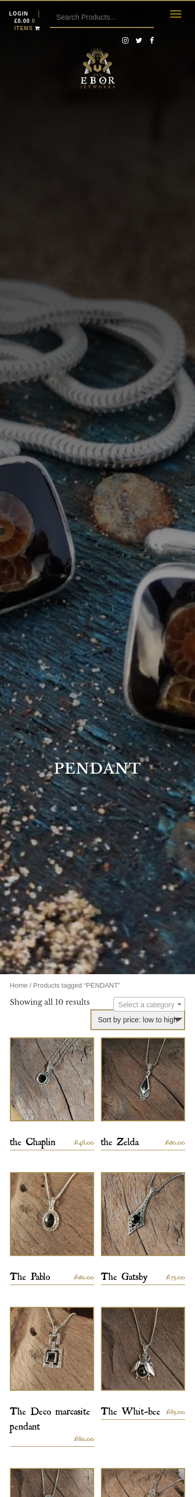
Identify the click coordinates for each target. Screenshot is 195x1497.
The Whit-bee (131, 1409)
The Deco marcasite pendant (50, 1416)
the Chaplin (33, 1140)
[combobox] (149, 1004)
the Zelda (120, 1140)
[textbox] (149, 1004)
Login (19, 14)
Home (19, 985)
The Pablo (30, 1274)
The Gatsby (124, 1274)
